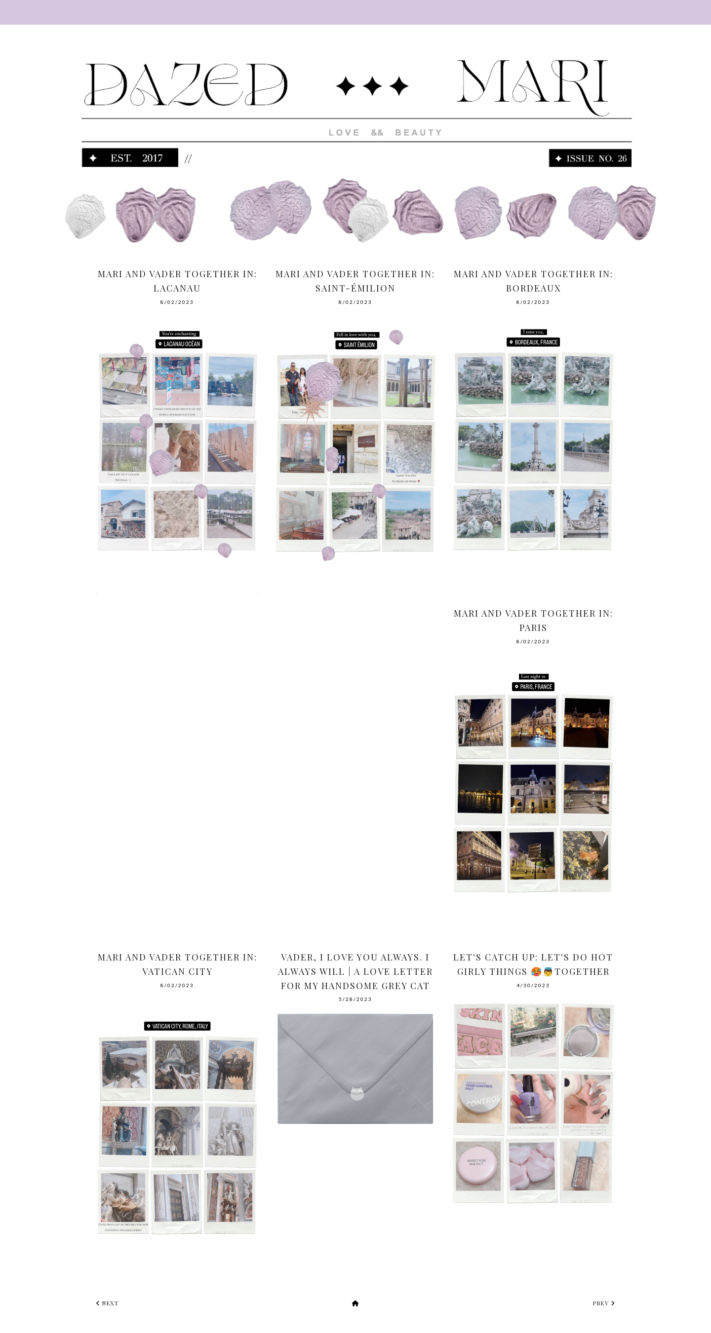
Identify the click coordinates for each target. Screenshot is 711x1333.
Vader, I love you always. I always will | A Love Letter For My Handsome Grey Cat (355, 971)
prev (604, 1303)
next (107, 1303)
